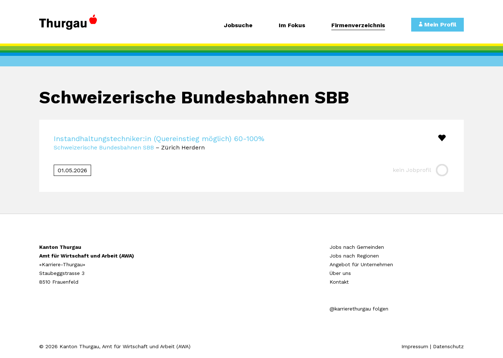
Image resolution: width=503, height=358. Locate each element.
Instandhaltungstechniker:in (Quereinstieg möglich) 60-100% (159, 138)
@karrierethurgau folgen (359, 309)
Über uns (340, 273)
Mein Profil (437, 24)
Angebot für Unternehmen (361, 264)
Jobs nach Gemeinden (357, 247)
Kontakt (339, 282)
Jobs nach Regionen (354, 256)
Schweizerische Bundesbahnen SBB (104, 147)
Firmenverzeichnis (358, 25)
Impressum (414, 346)
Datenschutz (448, 346)
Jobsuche (238, 25)
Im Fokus (292, 25)
